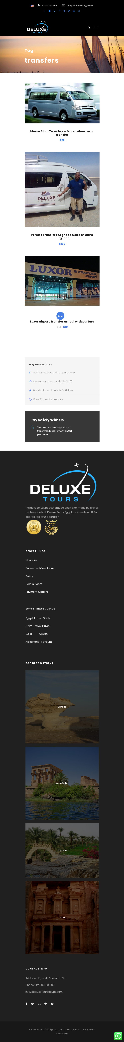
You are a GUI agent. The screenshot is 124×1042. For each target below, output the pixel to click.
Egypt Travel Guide (37, 618)
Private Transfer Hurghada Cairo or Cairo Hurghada (62, 236)
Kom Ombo (62, 783)
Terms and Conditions (39, 568)
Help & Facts (33, 584)
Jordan (62, 917)
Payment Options (36, 592)
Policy (29, 576)
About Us (31, 560)
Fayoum (46, 642)
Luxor (29, 634)
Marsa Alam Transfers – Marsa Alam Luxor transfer (62, 133)
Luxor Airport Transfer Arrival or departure (62, 321)
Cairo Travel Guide (37, 626)
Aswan (43, 634)
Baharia (62, 706)
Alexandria (32, 642)
